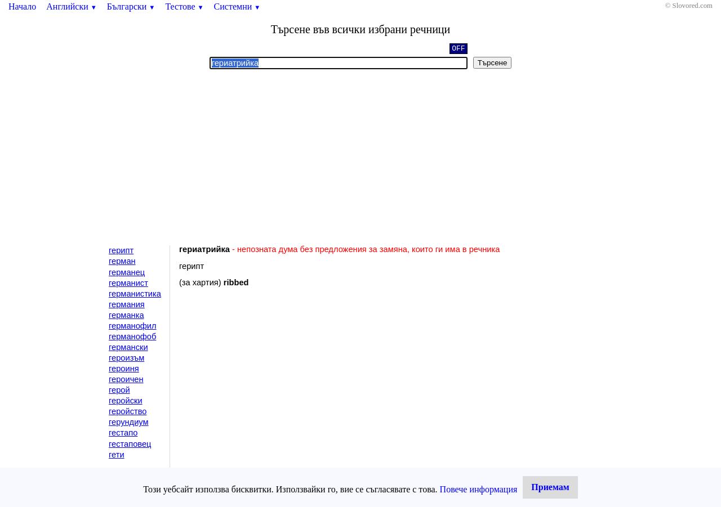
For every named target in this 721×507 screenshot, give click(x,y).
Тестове (184, 6)
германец (127, 272)
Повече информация (479, 489)
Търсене (493, 63)
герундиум (129, 422)
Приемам (550, 487)
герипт (121, 250)
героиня (124, 368)
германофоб (132, 336)
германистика (135, 293)
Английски (71, 6)
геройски (126, 400)
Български (131, 6)
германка (126, 315)
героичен (126, 379)
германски (128, 347)
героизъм (126, 357)
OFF (458, 49)
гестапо (123, 432)
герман (122, 261)
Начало (22, 6)
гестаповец (130, 443)
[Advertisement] (360, 157)
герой (119, 389)
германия (127, 304)
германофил (133, 325)
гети (116, 454)
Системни (237, 6)
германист (128, 283)
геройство (127, 411)
